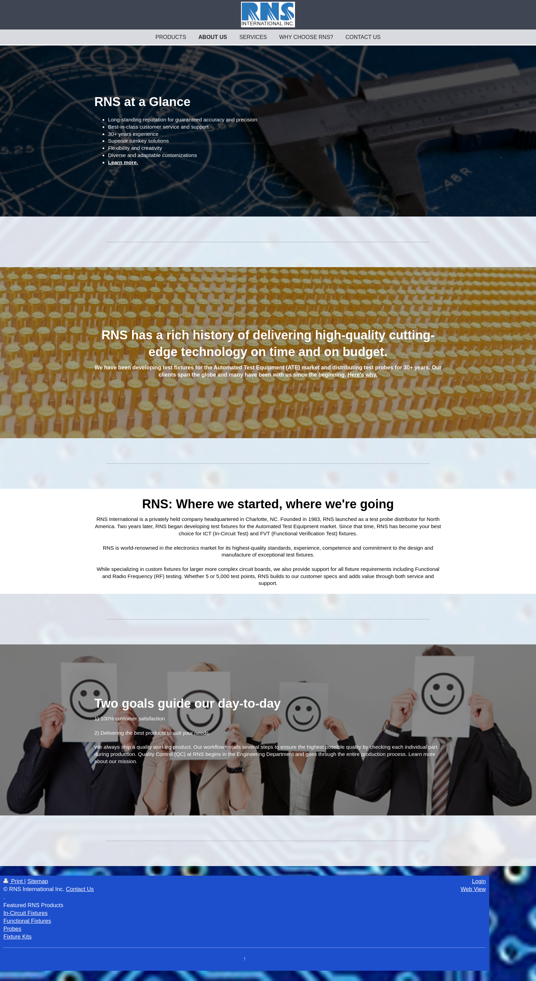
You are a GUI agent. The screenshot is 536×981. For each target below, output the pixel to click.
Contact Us (80, 889)
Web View (473, 889)
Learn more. (123, 162)
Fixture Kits (17, 936)
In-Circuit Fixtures (25, 913)
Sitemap (37, 881)
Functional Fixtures (27, 921)
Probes (12, 929)
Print (13, 881)
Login (479, 881)
